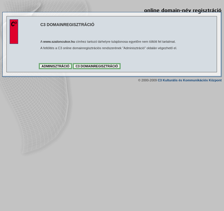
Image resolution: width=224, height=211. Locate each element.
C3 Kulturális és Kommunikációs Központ (190, 80)
